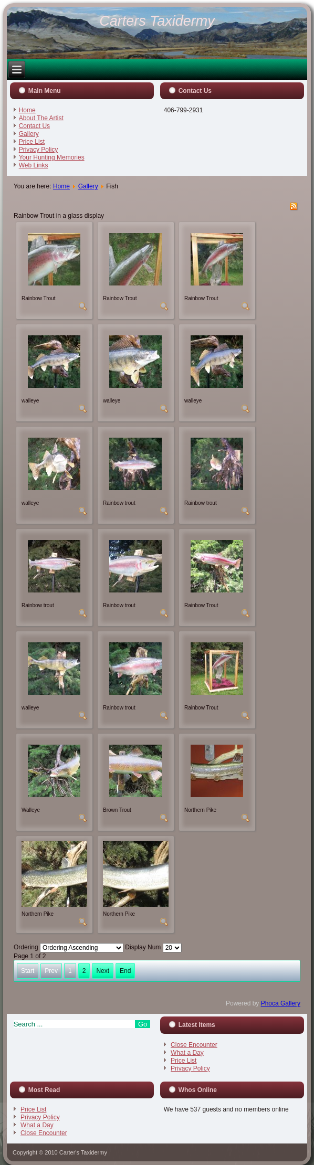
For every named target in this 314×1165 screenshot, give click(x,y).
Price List (32, 141)
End (125, 971)
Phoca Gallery (280, 1003)
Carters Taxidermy (157, 21)
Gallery (29, 133)
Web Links (33, 165)
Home (27, 110)
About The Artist (41, 118)
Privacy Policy (38, 149)
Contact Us (34, 126)
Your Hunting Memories (52, 157)
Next (102, 971)
